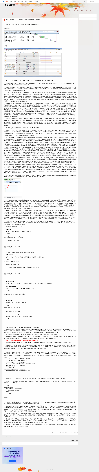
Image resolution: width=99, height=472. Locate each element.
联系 (86, 10)
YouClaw (36, 1)
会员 (11, 1)
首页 (78, 10)
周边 (15, 1)
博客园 (74, 10)
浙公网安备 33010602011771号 (44, 470)
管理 (94, 10)
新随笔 (82, 10)
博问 (22, 1)
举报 (77, 432)
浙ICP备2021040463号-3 (56, 470)
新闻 (19, 1)
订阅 (90, 10)
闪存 (26, 1)
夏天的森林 (10, 5)
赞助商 (30, 1)
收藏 (74, 432)
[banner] (5, 1)
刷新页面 (72, 440)
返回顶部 (76, 440)
